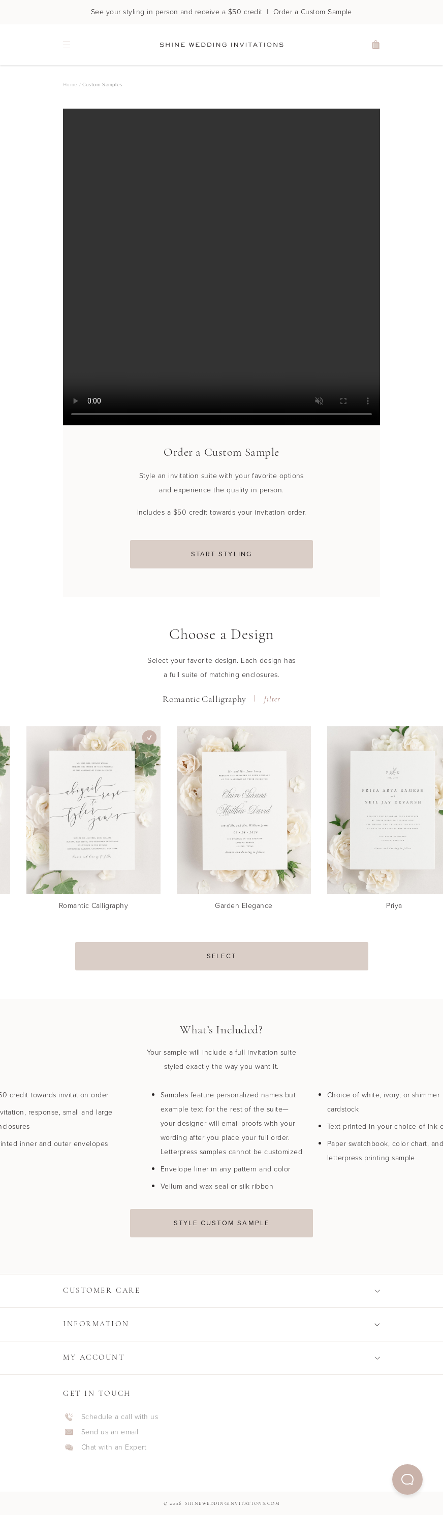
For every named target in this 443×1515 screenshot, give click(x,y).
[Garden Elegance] (244, 822)
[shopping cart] (376, 44)
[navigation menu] (66, 44)
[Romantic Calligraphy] (93, 822)
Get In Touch (97, 1394)
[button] (407, 1479)
